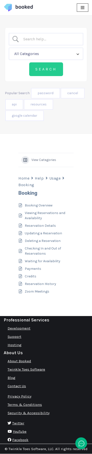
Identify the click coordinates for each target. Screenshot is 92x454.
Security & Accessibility (29, 413)
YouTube (19, 431)
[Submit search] (46, 69)
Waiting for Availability (42, 261)
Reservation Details (40, 226)
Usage (55, 178)
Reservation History (40, 284)
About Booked (19, 361)
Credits (30, 276)
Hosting (15, 345)
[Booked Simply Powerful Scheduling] (18, 7)
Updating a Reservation (43, 233)
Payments (33, 269)
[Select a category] (46, 54)
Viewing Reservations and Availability (45, 215)
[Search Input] (50, 39)
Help (39, 178)
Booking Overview (39, 205)
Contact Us (17, 386)
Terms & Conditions (25, 404)
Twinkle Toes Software (26, 369)
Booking (26, 184)
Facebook (20, 440)
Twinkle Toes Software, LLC (31, 449)
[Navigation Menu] (82, 7)
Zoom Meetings (37, 291)
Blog (11, 377)
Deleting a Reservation (43, 241)
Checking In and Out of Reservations (43, 251)
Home (23, 178)
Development (19, 328)
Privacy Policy (19, 396)
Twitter (18, 423)
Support (14, 336)
